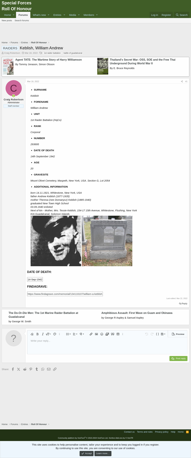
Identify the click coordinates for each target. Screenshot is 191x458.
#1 (186, 81)
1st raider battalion (52, 53)
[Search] (181, 15)
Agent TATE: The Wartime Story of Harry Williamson (48, 59)
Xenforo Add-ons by (121, 438)
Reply (184, 303)
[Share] (182, 82)
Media (72, 14)
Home (7, 14)
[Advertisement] (95, 32)
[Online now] (13, 96)
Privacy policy (161, 432)
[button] (13, 15)
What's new (39, 14)
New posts (7, 20)
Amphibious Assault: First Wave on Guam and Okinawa (136, 313)
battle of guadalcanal (73, 53)
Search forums (22, 20)
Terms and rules (145, 432)
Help (173, 432)
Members (89, 14)
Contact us (129, 432)
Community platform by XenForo (83, 438)
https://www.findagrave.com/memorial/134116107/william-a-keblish (65, 293)
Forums (23, 14)
